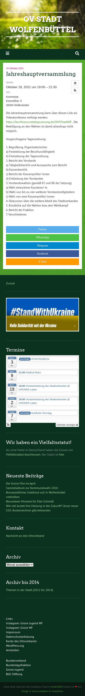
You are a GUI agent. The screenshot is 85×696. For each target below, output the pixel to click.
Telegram (42, 245)
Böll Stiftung (14, 674)
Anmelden (12, 650)
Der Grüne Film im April (21, 483)
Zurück (10, 283)
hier (61, 454)
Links (9, 619)
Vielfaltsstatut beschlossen (23, 454)
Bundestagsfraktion (18, 665)
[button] (75, 90)
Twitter (42, 229)
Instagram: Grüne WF (19, 627)
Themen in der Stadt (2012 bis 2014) (29, 590)
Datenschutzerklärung (20, 636)
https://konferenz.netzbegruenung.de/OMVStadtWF (39, 122)
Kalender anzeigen (67, 425)
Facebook (42, 253)
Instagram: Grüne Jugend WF (24, 623)
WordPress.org (15, 645)
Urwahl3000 (56, 686)
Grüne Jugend (15, 669)
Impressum (13, 632)
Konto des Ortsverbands (21, 641)
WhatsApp (42, 237)
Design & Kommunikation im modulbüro (42, 691)
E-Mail (42, 261)
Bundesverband (16, 660)
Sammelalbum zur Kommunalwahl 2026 (32, 488)
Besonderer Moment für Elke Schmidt (30, 501)
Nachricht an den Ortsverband (25, 536)
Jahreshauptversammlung (41, 74)
